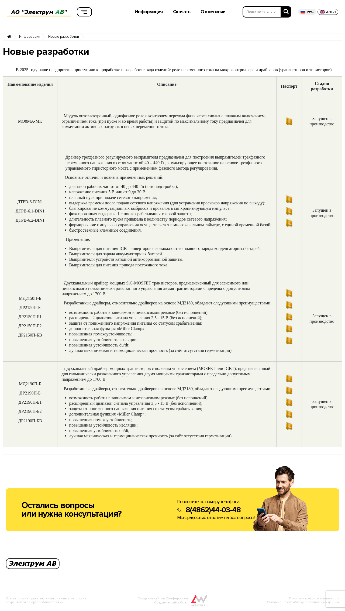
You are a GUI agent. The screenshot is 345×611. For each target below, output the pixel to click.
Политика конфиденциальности (314, 600)
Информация (29, 38)
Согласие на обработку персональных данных (303, 603)
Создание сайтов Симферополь (163, 600)
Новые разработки (63, 38)
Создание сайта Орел (171, 604)
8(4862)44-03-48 (213, 511)
